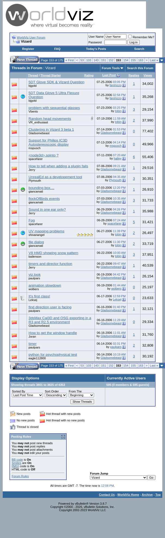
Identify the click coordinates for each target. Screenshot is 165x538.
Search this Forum (140, 68)
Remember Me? (141, 37)
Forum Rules (20, 476)
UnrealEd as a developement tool (55, 177)
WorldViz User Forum (31, 37)
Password (95, 42)
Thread (33, 75)
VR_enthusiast (38, 122)
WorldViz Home (128, 494)
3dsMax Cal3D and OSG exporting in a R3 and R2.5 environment (60, 320)
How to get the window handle (53, 333)
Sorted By (18, 391)
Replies (134, 75)
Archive (147, 494)
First (70, 60)
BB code (17, 459)
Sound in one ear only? (47, 209)
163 (140, 60)
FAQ (57, 48)
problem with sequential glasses (54, 108)
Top (158, 494)
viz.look (35, 275)
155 (133, 60)
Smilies (16, 463)
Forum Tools (111, 68)
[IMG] (15, 466)
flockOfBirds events (44, 199)
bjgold (32, 85)
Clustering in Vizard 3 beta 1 (51, 129)
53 (82, 60)
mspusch (35, 148)
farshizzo (116, 85)
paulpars (34, 278)
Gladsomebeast (39, 133)
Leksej (117, 299)
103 (88, 60)
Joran (32, 336)
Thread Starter (51, 75)
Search (139, 48)
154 (125, 60)
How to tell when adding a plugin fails (58, 166)
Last (154, 60)
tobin (118, 111)
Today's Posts (96, 48)
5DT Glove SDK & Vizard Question (56, 82)
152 (110, 60)
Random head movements (50, 119)
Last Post (109, 75)
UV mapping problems (46, 231)
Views (148, 75)
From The (75, 391)
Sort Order (52, 391)
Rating (89, 75)
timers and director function (50, 264)
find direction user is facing (50, 307)
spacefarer (36, 159)
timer (33, 344)
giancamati (36, 191)
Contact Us (107, 494)
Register (28, 48)
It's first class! (39, 296)
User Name (96, 36)
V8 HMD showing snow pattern (53, 253)
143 (96, 60)
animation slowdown (45, 285)
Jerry (32, 169)
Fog (32, 220)
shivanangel (37, 234)
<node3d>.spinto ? (43, 155)
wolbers (34, 289)
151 (103, 60)
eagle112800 (37, 358)
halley (118, 158)
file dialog (36, 242)
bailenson (35, 256)
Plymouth (35, 180)
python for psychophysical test (53, 355)
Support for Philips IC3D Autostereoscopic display (49, 142)
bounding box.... (41, 188)
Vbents (33, 111)
